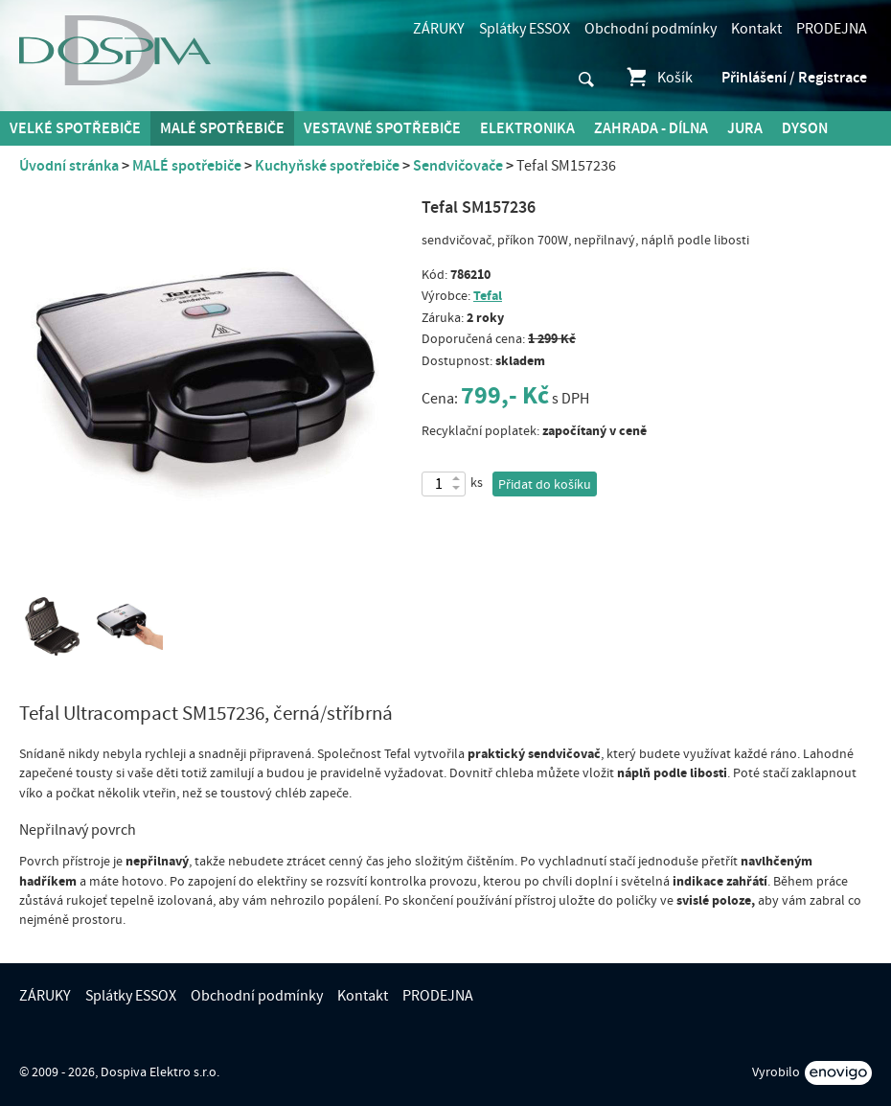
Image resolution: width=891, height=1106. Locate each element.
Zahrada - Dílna (651, 128)
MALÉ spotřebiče (222, 128)
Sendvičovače (458, 165)
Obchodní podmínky (650, 28)
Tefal (487, 296)
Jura (745, 128)
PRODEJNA (831, 28)
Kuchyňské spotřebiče (327, 165)
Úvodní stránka (69, 165)
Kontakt (756, 28)
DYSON (805, 128)
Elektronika (527, 128)
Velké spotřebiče (75, 128)
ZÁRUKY (439, 28)
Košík (659, 77)
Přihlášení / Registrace (794, 77)
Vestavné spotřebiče (382, 128)
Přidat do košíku (544, 485)
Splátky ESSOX (524, 28)
